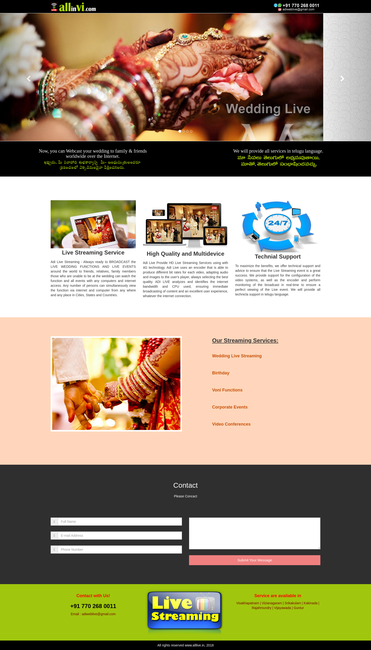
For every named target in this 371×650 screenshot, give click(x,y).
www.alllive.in (194, 645)
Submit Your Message (255, 560)
